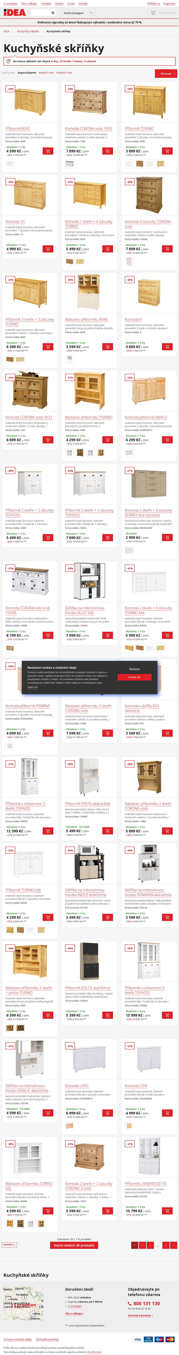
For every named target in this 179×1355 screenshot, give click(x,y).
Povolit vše (134, 677)
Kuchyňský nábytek (28, 31)
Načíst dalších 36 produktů (74, 1245)
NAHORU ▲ (9, 1245)
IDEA (6, 31)
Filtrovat (166, 73)
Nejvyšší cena (64, 72)
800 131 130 (146, 1303)
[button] (78, 13)
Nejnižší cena (46, 72)
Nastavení (134, 669)
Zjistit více (33, 687)
